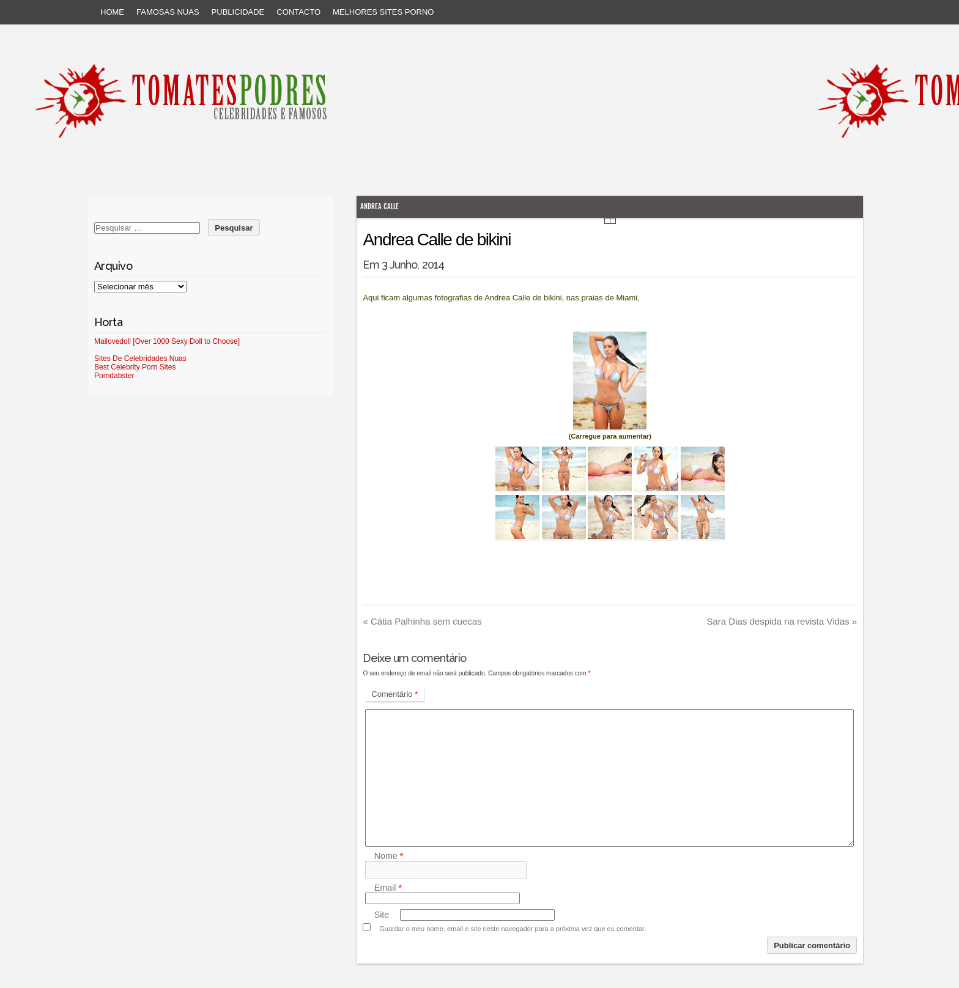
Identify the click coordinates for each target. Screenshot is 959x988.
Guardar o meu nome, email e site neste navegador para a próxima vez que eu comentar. (512, 928)
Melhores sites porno (383, 12)
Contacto (298, 12)
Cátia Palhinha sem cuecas (422, 621)
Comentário (394, 694)
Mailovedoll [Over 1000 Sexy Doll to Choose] (167, 341)
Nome (389, 856)
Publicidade (238, 12)
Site (382, 914)
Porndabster (114, 375)
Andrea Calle (379, 206)
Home (112, 12)
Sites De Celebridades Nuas (140, 358)
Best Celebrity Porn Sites (135, 367)
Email (388, 888)
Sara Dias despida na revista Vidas (781, 621)
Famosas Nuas (167, 12)
